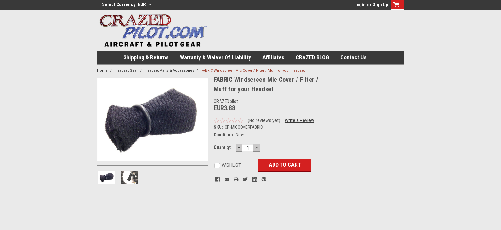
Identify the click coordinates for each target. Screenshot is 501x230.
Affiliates (273, 57)
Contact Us (353, 57)
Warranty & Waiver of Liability (215, 57)
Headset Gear (126, 70)
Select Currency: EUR (126, 4)
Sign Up (380, 4)
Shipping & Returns (146, 57)
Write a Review (299, 120)
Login (360, 4)
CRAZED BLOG (312, 57)
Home (102, 70)
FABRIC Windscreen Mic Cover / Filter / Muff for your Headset (253, 70)
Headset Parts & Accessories (169, 70)
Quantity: (222, 147)
